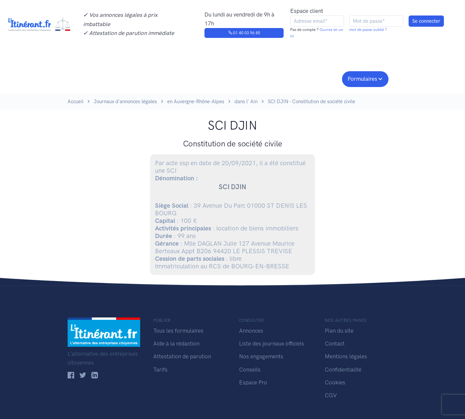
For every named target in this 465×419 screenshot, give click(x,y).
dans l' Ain (246, 102)
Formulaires (362, 78)
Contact (335, 343)
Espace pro (320, 78)
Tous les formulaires (178, 330)
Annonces (251, 330)
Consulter (136, 78)
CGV (331, 395)
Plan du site (339, 330)
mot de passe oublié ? (368, 29)
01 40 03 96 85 (244, 33)
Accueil (75, 102)
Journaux (176, 78)
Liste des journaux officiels (271, 343)
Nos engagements (231, 78)
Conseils (280, 78)
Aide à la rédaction (176, 343)
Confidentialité (343, 369)
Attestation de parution (182, 356)
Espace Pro (253, 382)
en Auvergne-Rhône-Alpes (195, 102)
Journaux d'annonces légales (125, 102)
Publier (93, 78)
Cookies (335, 382)
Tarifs (160, 369)
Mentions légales (346, 356)
